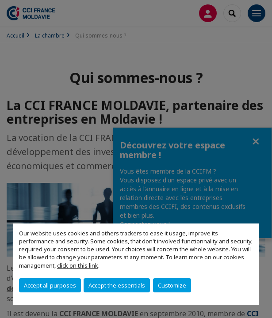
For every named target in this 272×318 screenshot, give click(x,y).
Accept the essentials (116, 285)
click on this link (77, 265)
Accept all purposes (50, 285)
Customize (172, 285)
